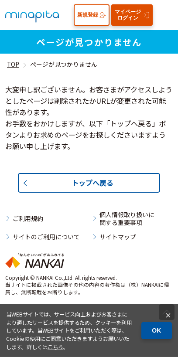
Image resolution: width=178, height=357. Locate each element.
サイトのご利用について (46, 237)
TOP (13, 64)
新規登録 (91, 15)
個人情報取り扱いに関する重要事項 (126, 218)
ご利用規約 (28, 218)
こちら (55, 346)
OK (156, 330)
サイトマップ (117, 237)
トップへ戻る (92, 182)
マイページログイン (132, 15)
